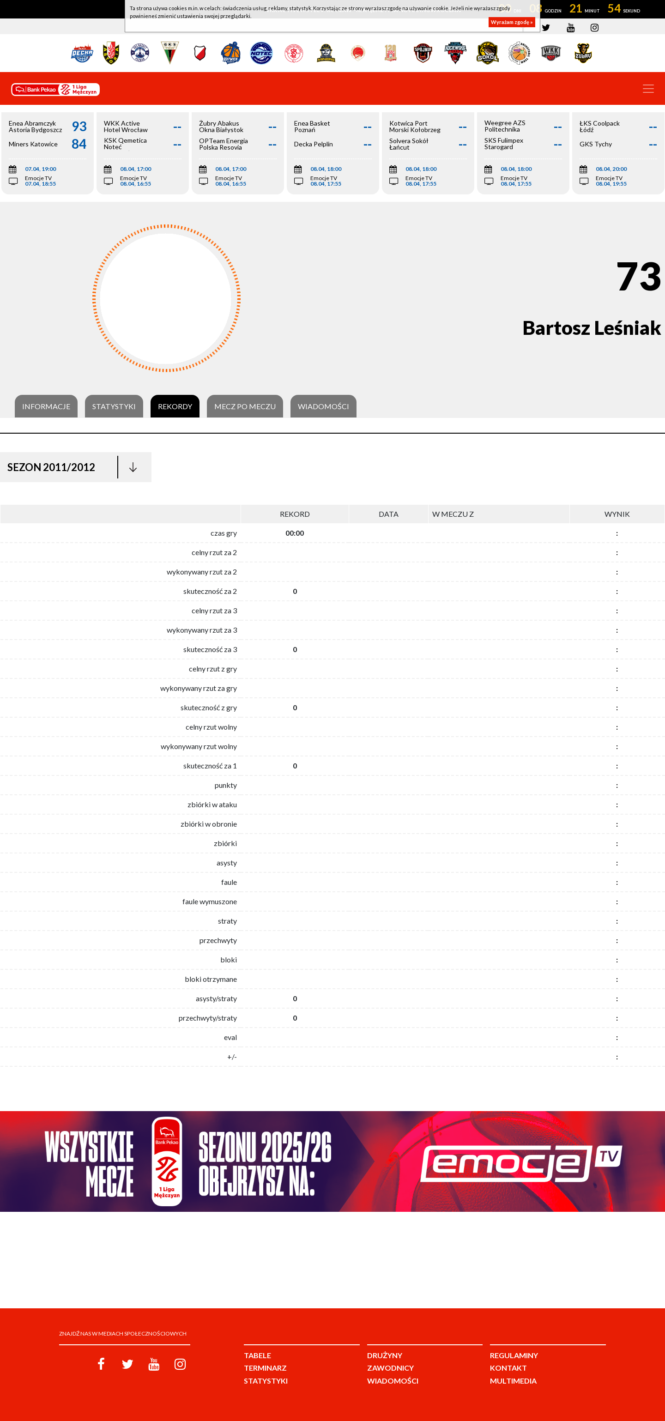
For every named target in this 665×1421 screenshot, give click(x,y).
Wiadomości (323, 406)
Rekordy (175, 406)
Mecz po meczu (245, 406)
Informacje (46, 406)
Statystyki (114, 406)
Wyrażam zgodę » (512, 22)
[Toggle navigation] (648, 88)
